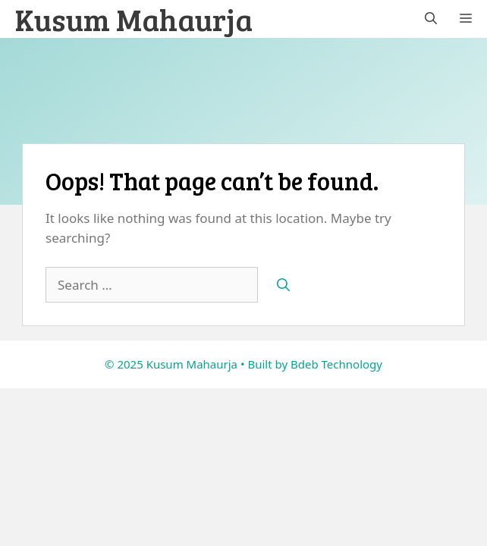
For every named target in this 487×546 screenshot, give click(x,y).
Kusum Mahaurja (134, 19)
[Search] (283, 285)
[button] (430, 19)
